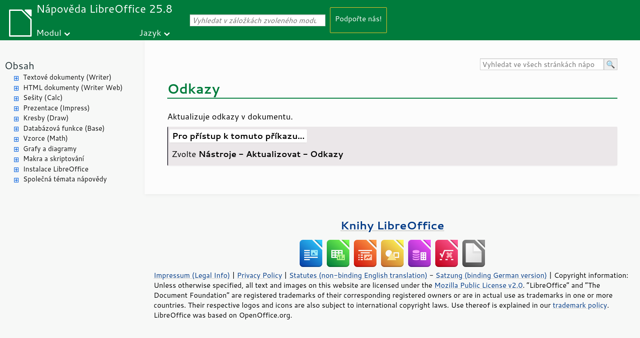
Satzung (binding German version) (491, 275)
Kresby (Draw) (46, 118)
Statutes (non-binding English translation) (358, 275)
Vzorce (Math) (45, 138)
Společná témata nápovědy (65, 179)
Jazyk (150, 32)
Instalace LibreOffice (56, 169)
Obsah (19, 65)
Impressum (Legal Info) (192, 275)
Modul (48, 32)
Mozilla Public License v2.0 (478, 285)
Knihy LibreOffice (392, 225)
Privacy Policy (259, 275)
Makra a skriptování (53, 158)
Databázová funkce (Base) (64, 128)
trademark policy (580, 305)
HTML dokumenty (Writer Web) (73, 87)
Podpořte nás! (358, 18)
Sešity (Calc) (43, 97)
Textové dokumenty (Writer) (67, 77)
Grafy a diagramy (49, 148)
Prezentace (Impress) (56, 108)
